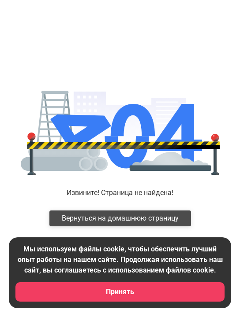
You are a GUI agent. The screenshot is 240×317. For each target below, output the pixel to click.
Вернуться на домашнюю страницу (120, 218)
